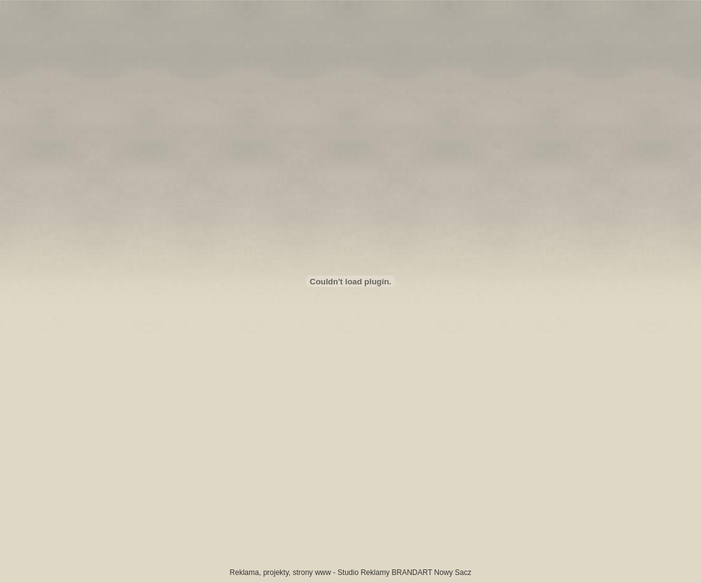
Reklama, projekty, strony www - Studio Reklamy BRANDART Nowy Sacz (351, 572)
